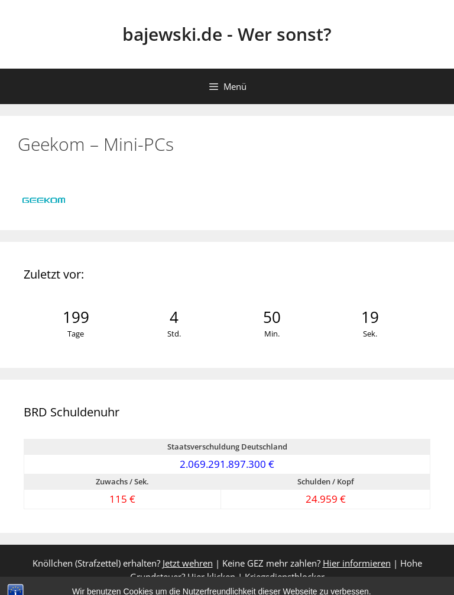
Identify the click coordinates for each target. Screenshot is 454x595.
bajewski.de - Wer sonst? (227, 34)
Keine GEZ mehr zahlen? (306, 563)
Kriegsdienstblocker (285, 577)
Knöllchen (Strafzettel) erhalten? (123, 563)
